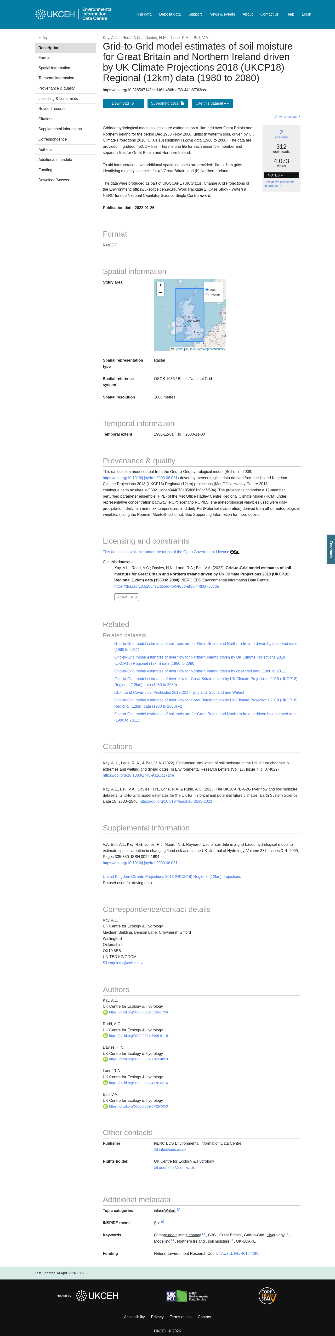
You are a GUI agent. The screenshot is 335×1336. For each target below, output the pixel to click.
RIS (134, 597)
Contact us (269, 14)
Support (195, 14)
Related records (52, 109)
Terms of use (181, 1317)
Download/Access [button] (54, 180)
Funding (45, 170)
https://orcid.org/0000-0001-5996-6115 (135, 1036)
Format (45, 58)
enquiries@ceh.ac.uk (123, 963)
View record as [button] (286, 117)
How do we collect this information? (279, 184)
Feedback (331, 549)
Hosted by (89, 1296)
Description (49, 48)
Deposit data (170, 14)
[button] (160, 285)
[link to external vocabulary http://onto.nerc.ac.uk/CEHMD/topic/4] (203, 1235)
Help (290, 14)
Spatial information (54, 68)
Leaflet (177, 349)
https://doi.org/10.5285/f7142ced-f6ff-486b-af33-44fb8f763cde (166, 586)
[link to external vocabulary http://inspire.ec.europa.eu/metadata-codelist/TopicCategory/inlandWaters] (178, 1211)
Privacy (157, 1317)
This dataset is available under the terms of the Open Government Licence (171, 552)
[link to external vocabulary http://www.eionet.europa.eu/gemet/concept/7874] (232, 1241)
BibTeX (122, 597)
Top (43, 38)
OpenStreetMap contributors (207, 349)
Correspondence (53, 139)
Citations (46, 119)
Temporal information (56, 78)
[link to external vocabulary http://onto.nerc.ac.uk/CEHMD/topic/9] (287, 1235)
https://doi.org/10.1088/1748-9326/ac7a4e (138, 775)
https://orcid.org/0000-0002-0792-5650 (135, 1106)
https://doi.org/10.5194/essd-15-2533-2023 (176, 801)
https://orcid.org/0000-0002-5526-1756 (135, 1012)
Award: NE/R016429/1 (240, 1253)
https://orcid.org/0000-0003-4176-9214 (135, 1083)
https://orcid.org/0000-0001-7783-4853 (135, 1059)
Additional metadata (55, 160)
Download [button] (123, 103)
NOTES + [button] (275, 175)
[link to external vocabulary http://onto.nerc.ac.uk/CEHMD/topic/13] (172, 1241)
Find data (144, 14)
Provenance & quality (57, 88)
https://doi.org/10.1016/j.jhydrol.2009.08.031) (141, 478)
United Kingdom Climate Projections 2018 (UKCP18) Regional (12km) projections (172, 877)
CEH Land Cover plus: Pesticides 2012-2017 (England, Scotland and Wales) (179, 692)
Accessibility (134, 1317)
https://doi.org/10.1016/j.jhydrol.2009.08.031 (140, 863)
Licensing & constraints (58, 99)
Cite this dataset (212, 103)
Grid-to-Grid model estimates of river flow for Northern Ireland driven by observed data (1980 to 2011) (200, 671)
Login (306, 14)
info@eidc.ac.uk (170, 1150)
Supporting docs (167, 103)
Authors (45, 150)
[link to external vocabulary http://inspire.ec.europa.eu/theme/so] (162, 1223)
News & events (222, 14)
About (248, 14)
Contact (204, 1317)
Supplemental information (60, 129)
